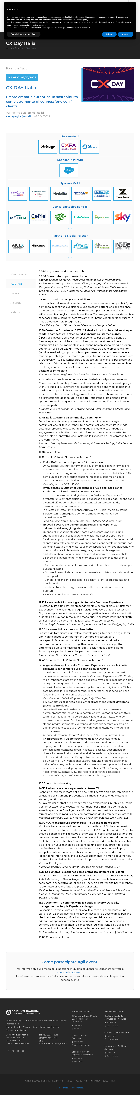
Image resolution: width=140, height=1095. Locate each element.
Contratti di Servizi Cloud (116, 1032)
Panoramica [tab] (19, 274)
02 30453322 (42, 116)
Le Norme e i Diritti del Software (115, 1047)
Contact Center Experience (79, 1036)
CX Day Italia (30, 48)
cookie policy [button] (82, 20)
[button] (68, 228)
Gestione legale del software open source (115, 1017)
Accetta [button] (125, 34)
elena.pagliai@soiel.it (19, 116)
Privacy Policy (77, 1088)
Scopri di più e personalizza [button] (23, 34)
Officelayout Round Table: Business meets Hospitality (84, 1019)
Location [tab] (16, 293)
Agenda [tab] (16, 283)
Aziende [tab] (16, 302)
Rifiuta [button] (109, 34)
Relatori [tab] (16, 312)
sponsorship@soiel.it (70, 972)
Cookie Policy (62, 1088)
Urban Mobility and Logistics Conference (82, 1053)
